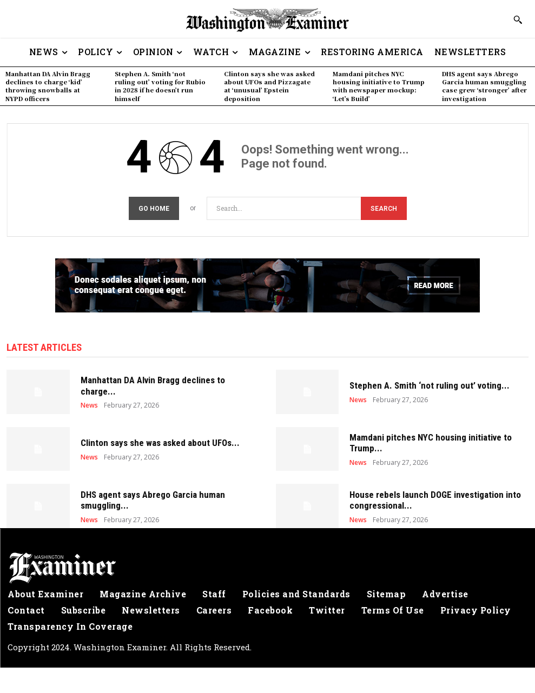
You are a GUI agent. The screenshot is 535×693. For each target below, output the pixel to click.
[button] (517, 19)
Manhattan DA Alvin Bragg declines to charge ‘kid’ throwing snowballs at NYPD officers (47, 86)
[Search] (384, 206)
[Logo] (267, 566)
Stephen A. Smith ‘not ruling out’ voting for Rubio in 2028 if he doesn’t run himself (160, 86)
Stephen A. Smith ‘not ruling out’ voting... (429, 383)
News (89, 403)
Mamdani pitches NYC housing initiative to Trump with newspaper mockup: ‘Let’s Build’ (379, 86)
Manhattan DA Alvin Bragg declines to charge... (153, 384)
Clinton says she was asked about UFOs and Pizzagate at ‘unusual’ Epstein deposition (269, 86)
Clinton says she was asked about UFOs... (160, 441)
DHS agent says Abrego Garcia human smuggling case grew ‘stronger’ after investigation (484, 86)
